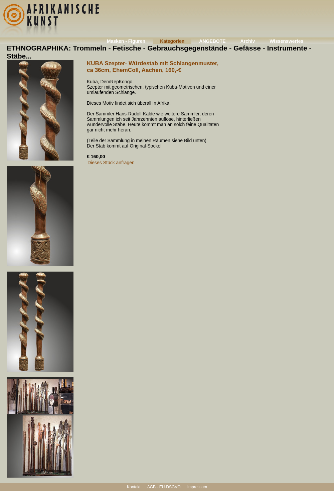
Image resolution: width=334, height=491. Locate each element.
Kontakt (134, 487)
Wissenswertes (286, 41)
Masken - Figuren (126, 41)
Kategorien (172, 41)
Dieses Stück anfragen (111, 162)
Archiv (247, 41)
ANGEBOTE (212, 41)
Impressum (197, 487)
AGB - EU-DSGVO (164, 487)
